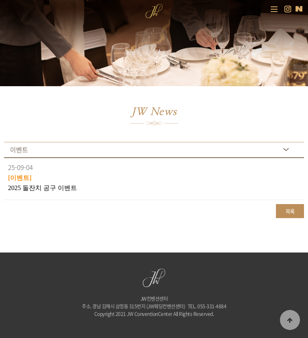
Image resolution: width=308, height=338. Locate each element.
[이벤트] (20, 177)
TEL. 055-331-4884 (207, 306)
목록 (290, 211)
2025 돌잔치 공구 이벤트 (42, 187)
